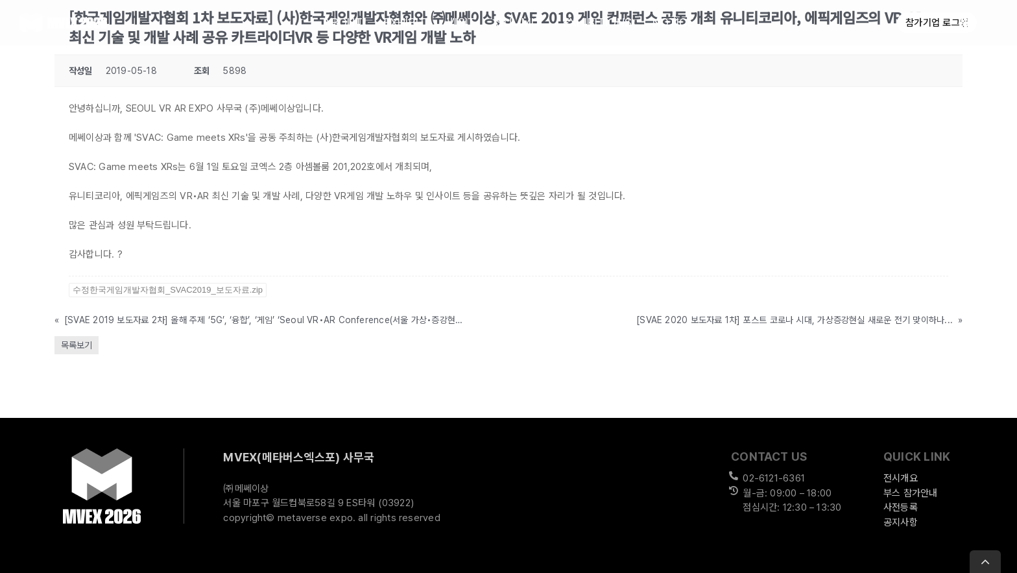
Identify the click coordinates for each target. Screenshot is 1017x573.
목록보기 (76, 345)
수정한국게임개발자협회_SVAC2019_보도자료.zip (168, 290)
